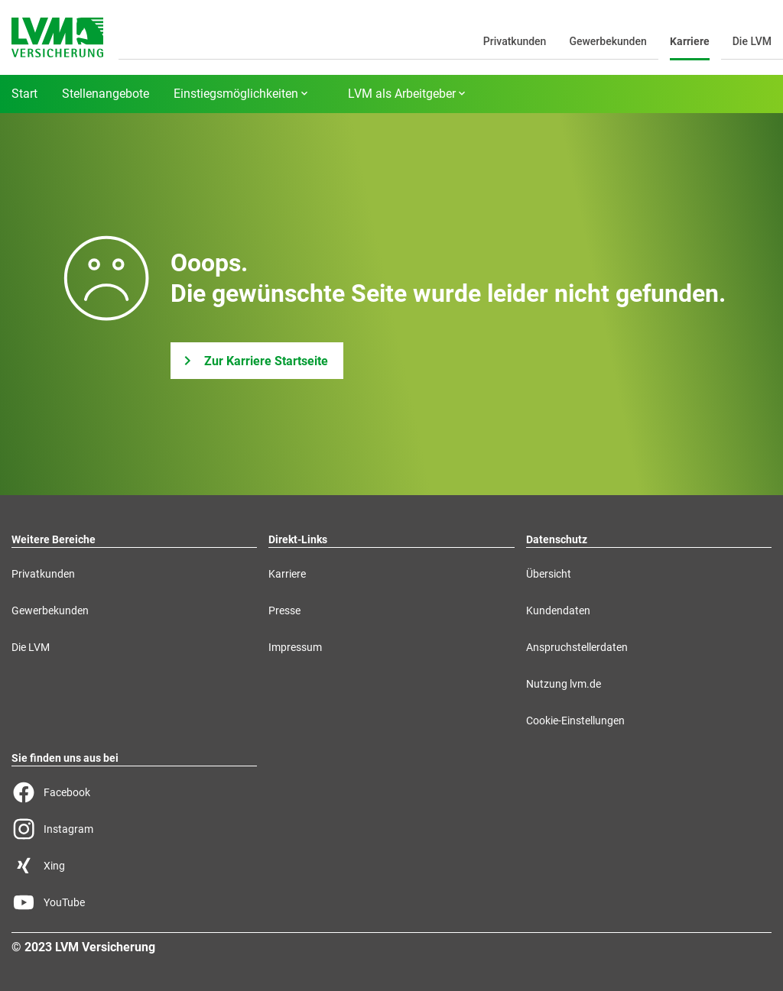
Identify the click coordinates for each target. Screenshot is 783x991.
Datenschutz (556, 539)
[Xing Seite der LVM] (134, 865)
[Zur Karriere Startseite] (257, 360)
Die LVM (752, 41)
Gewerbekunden (607, 41)
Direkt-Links (297, 539)
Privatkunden (515, 41)
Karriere (690, 41)
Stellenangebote (105, 94)
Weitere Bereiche (53, 539)
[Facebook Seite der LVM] (134, 792)
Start (24, 94)
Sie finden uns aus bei (65, 758)
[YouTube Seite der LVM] (134, 902)
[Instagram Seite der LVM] (134, 829)
